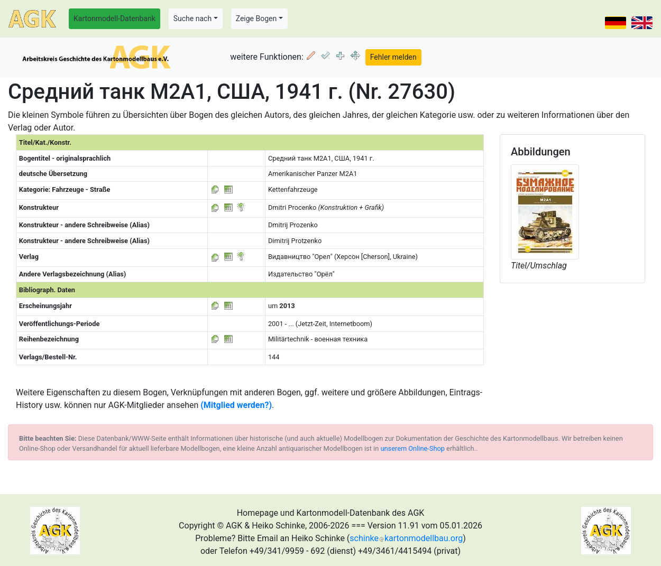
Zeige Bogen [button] (256, 18)
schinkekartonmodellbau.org (406, 538)
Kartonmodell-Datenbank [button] (114, 18)
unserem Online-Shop (412, 448)
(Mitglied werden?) (236, 405)
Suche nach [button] (192, 18)
